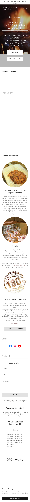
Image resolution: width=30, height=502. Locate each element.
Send (15, 395)
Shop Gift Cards (14, 59)
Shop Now (15, 52)
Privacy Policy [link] (9, 401)
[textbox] (15, 368)
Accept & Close (15, 498)
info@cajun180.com (20, 265)
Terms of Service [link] (17, 401)
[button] (26, 8)
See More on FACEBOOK (15, 329)
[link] (11, 10)
